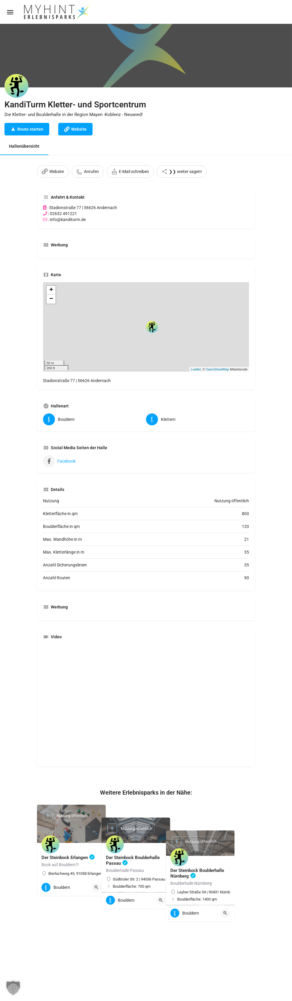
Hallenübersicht (24, 146)
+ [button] (51, 290)
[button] (13, 988)
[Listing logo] (16, 86)
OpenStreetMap (217, 369)
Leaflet (196, 369)
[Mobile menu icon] (10, 12)
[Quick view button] (96, 887)
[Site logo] (57, 11)
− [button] (51, 299)
